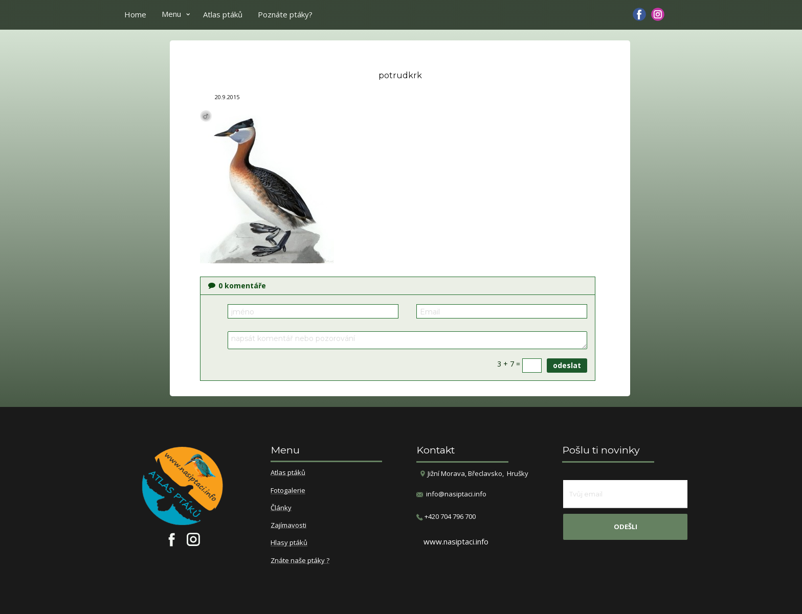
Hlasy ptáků (289, 543)
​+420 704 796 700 (446, 516)
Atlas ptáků (222, 14)
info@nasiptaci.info (456, 493)
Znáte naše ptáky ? (300, 561)
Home (135, 14)
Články (281, 508)
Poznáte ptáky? (285, 14)
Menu (171, 14)
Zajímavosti (288, 525)
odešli (625, 526)
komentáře (237, 285)
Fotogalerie (288, 491)
